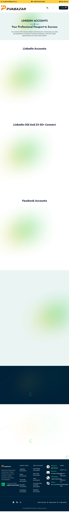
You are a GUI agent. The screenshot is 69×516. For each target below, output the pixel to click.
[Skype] (48, 487)
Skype (53, 487)
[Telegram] (48, 471)
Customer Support (12, 487)
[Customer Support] (3, 489)
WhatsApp (54, 481)
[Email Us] (48, 476)
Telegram (54, 470)
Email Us (54, 476)
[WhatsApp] (48, 482)
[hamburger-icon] (53, 8)
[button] (47, 7)
